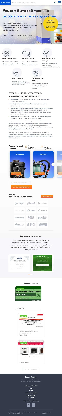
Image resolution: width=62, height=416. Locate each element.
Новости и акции (31, 393)
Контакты (31, 398)
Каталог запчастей (31, 386)
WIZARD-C (45, 413)
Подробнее (16, 174)
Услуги (31, 388)
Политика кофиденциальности (16, 413)
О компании (31, 395)
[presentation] (53, 164)
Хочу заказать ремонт (21, 187)
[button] (29, 274)
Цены (31, 390)
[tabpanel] (31, 24)
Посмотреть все (47, 196)
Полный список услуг (19, 183)
